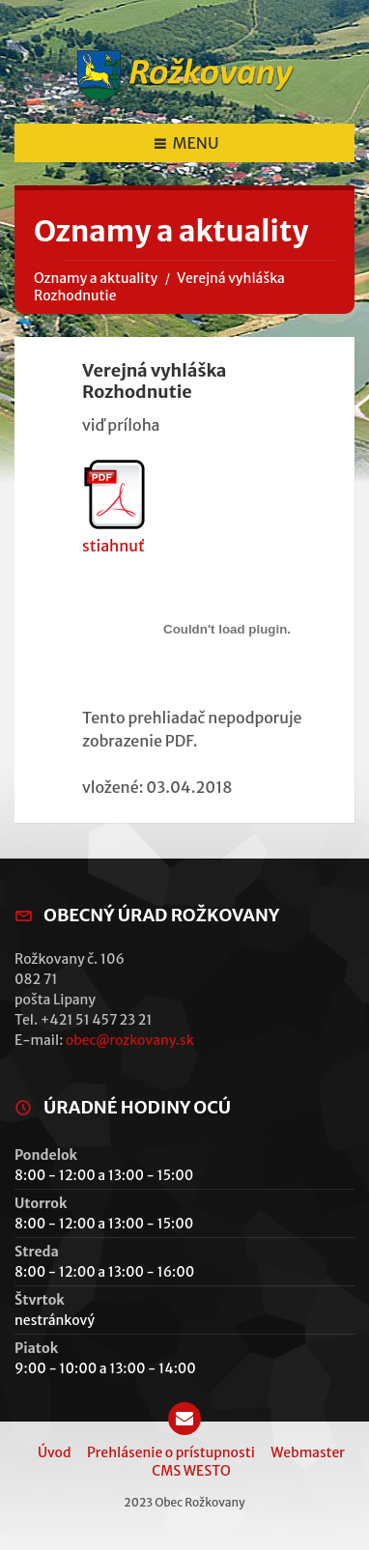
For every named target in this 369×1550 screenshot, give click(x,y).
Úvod (54, 1452)
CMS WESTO (191, 1471)
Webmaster (307, 1452)
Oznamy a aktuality (95, 278)
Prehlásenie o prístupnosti (171, 1452)
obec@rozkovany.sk (130, 1040)
